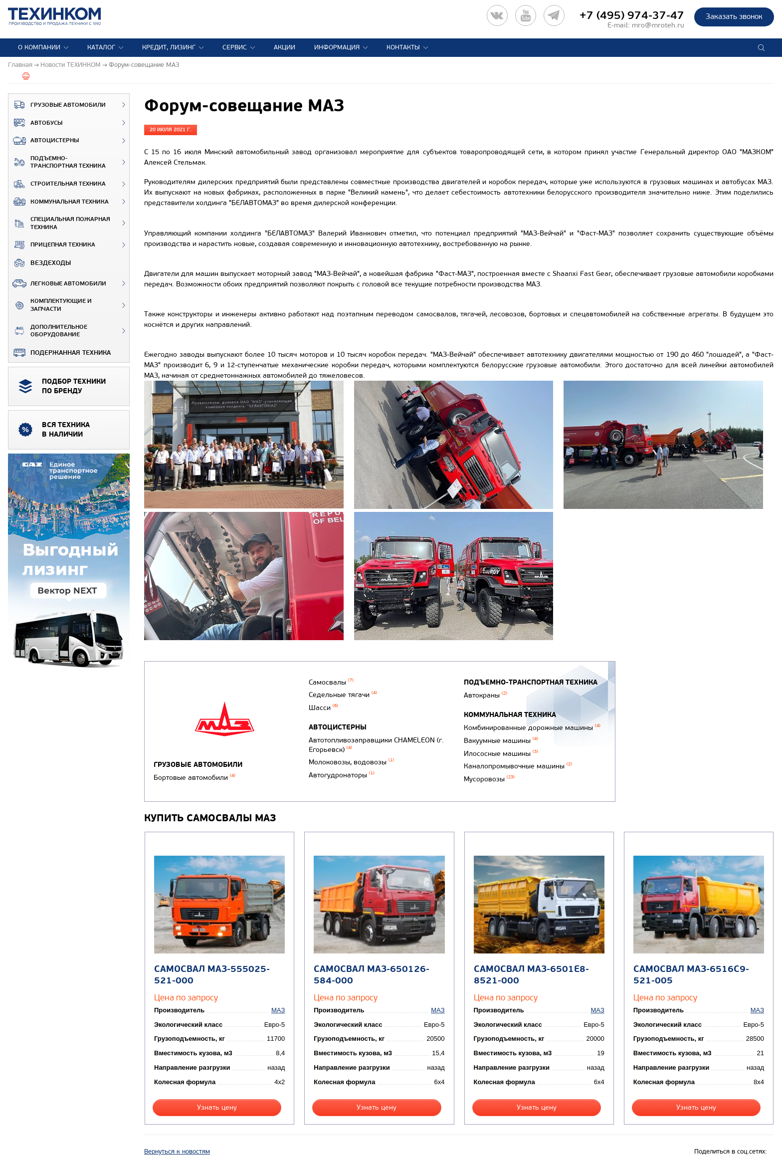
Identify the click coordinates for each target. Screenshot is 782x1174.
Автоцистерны (43, 141)
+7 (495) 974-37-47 (632, 15)
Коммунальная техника (58, 202)
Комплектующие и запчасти (50, 305)
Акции (284, 47)
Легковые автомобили (57, 283)
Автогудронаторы (342, 775)
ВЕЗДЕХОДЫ (39, 263)
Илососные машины (501, 753)
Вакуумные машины (501, 740)
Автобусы (35, 123)
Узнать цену (217, 1107)
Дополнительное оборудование (47, 331)
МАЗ (278, 1010)
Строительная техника (57, 184)
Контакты (403, 47)
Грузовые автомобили (57, 105)
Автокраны (485, 695)
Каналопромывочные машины (518, 766)
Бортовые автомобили (194, 777)
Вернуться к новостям (177, 1152)
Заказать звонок (734, 16)
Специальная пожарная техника (59, 223)
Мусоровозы (489, 779)
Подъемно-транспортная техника (57, 162)
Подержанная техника (59, 353)
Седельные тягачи (343, 695)
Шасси (323, 708)
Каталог (101, 47)
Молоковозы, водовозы (351, 762)
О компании (39, 47)
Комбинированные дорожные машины (532, 727)
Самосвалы (331, 682)
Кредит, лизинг (169, 47)
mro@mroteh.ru (658, 25)
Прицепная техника (51, 245)
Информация (337, 47)
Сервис (234, 47)
